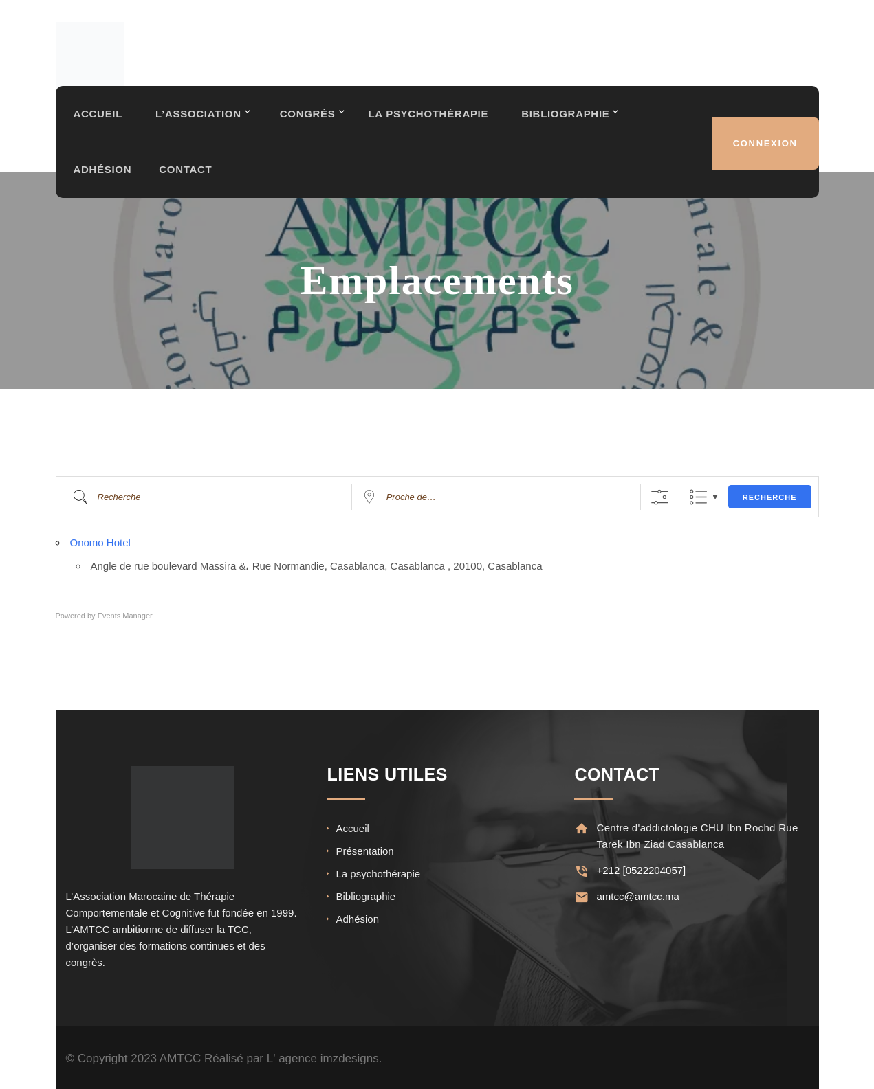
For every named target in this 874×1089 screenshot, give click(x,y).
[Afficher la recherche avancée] (659, 497)
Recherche (770, 497)
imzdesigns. (351, 1058)
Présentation (364, 851)
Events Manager (125, 615)
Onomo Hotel (100, 542)
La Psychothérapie (433, 119)
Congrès (311, 119)
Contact (187, 171)
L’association (199, 119)
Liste (698, 497)
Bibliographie (572, 119)
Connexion (764, 145)
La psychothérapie (378, 873)
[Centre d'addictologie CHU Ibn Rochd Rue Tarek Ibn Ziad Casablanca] (580, 828)
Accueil (99, 119)
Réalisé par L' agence (260, 1058)
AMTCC (180, 1058)
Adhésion (103, 171)
